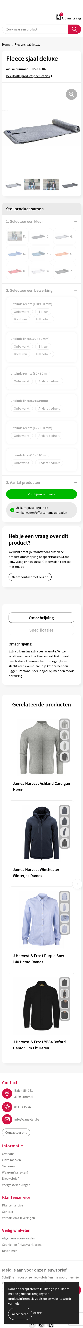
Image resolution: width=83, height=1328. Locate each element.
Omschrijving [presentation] (41, 618)
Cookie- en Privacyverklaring (22, 1244)
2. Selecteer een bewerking (29, 290)
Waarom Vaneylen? (15, 1172)
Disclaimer (9, 1251)
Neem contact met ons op (30, 577)
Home (6, 44)
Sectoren (8, 1166)
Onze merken (11, 1160)
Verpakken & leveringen (18, 1218)
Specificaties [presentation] (41, 630)
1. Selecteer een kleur (24, 221)
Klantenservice (12, 1205)
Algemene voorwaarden (18, 1238)
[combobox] (35, 29)
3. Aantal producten (23, 482)
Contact (7, 1212)
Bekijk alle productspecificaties (29, 76)
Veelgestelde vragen (16, 1185)
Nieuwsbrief (10, 1178)
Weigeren (37, 1312)
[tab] (41, 618)
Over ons (8, 1154)
